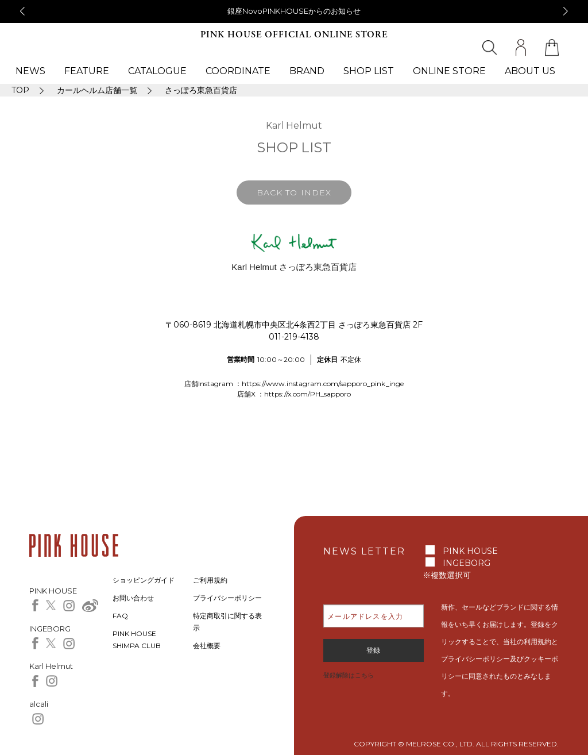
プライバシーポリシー (227, 598)
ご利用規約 (210, 580)
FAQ (120, 615)
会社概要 (206, 645)
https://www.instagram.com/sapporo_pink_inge (323, 383)
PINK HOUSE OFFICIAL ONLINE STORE (294, 35)
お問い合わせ (133, 598)
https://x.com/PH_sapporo (307, 394)
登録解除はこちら (348, 675)
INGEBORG (466, 563)
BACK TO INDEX (294, 192)
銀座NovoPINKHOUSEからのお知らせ (294, 11)
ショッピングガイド (144, 580)
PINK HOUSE (470, 551)
